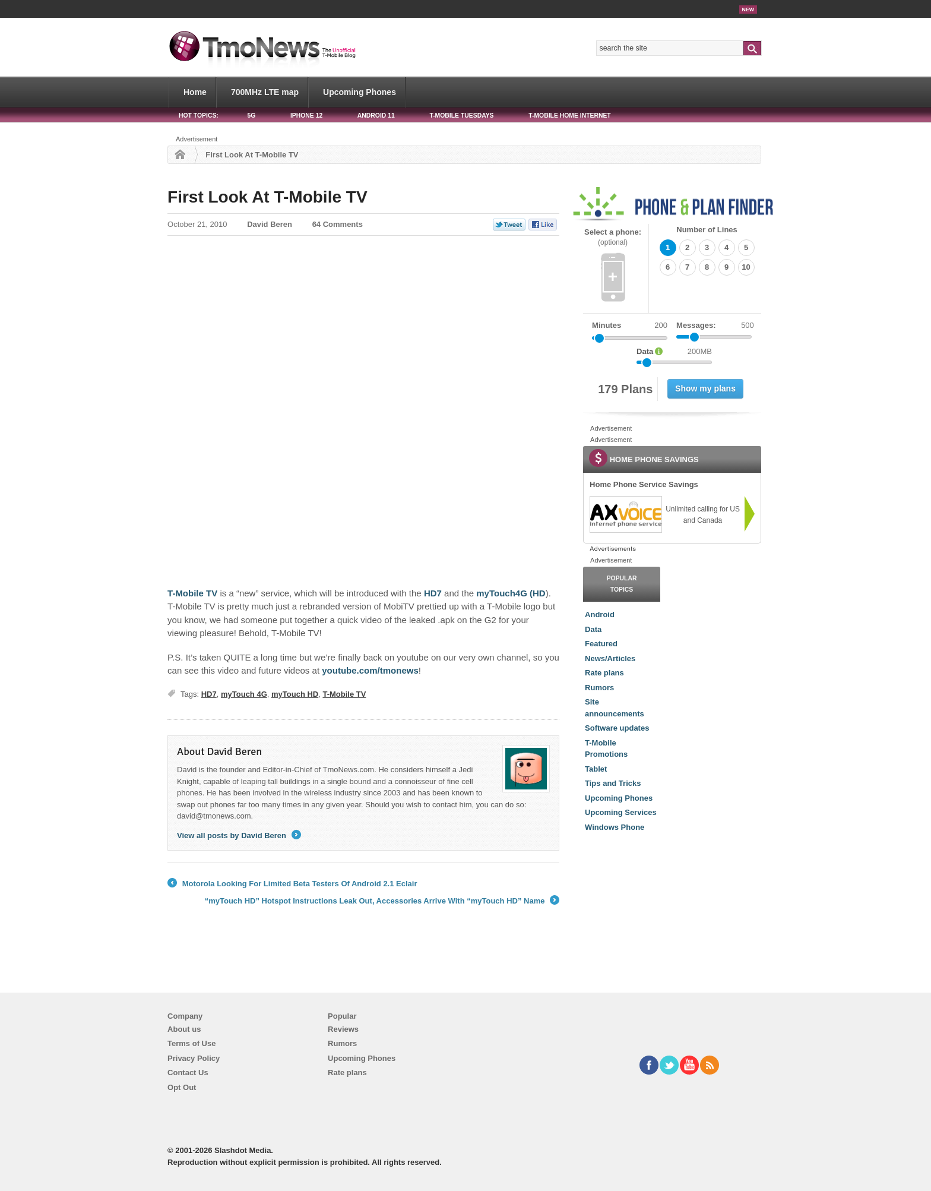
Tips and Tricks (613, 783)
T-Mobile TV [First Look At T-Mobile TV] (192, 593)
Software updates (617, 728)
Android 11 (376, 115)
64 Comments (337, 224)
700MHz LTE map (265, 92)
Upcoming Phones (359, 92)
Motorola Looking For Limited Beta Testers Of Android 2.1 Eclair (292, 884)
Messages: (715, 325)
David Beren (269, 224)
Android (600, 614)
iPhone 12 (306, 115)
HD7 (209, 694)
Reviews (343, 1029)
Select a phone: (612, 237)
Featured (601, 643)
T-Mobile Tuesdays (461, 115)
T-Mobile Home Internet (569, 115)
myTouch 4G (244, 694)
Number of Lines (706, 229)
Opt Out (181, 1087)
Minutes (606, 325)
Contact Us (187, 1072)
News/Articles (610, 658)
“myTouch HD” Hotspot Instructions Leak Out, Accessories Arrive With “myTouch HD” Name (382, 901)
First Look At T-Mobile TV (267, 197)
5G (251, 115)
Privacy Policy (193, 1058)
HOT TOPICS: (198, 115)
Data (593, 629)
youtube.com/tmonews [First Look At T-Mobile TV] (370, 670)
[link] (625, 514)
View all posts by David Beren (239, 835)
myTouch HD (294, 694)
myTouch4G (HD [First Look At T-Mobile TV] (510, 593)
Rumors (599, 687)
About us (184, 1029)
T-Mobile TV (344, 694)
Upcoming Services (621, 812)
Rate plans (604, 672)
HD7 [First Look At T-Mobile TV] (433, 593)
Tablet (596, 768)
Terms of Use (191, 1043)
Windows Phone (614, 827)
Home (195, 92)
